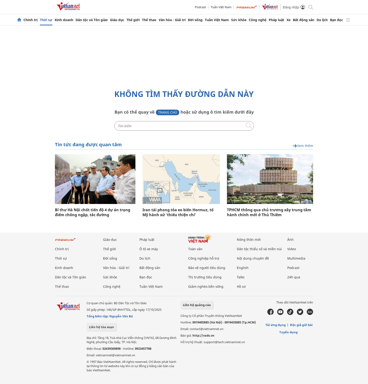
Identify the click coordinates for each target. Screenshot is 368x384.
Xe (289, 20)
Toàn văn (195, 249)
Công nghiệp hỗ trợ (203, 258)
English (243, 267)
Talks (241, 277)
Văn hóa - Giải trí (172, 20)
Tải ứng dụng (275, 325)
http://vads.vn (203, 335)
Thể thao (149, 20)
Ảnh (290, 239)
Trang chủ (167, 112)
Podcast (200, 7)
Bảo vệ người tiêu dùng (206, 267)
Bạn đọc (336, 20)
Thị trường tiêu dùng (205, 277)
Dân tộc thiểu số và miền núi (259, 249)
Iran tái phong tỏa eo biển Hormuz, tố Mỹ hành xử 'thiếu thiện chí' (178, 212)
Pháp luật (276, 20)
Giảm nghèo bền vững (205, 286)
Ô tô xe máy (148, 249)
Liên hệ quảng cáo (197, 305)
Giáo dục (117, 20)
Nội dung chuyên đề (253, 258)
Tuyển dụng (288, 332)
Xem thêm (302, 146)
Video (291, 249)
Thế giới (133, 20)
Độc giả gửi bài (301, 325)
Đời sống (195, 20)
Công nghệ (257, 20)
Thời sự (46, 20)
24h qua (293, 277)
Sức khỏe (238, 20)
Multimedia (296, 258)
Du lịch (322, 20)
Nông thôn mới (249, 239)
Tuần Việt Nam (221, 7)
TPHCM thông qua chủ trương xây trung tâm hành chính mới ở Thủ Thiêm (269, 212)
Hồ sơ (241, 286)
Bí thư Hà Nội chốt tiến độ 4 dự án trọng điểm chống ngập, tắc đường (92, 212)
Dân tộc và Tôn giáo (92, 20)
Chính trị (30, 20)
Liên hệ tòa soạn (101, 327)
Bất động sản (303, 20)
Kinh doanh (64, 20)
